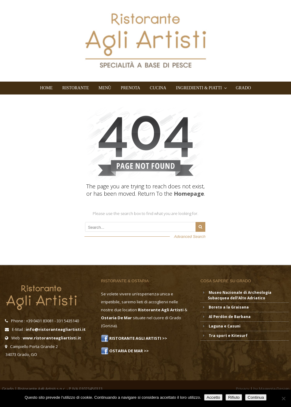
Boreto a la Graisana (229, 307)
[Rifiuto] (283, 398)
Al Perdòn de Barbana (230, 316)
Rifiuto (234, 397)
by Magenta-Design (271, 388)
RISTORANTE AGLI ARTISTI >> (137, 338)
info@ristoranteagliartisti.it (56, 329)
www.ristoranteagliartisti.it (52, 338)
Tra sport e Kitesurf (228, 335)
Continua (256, 397)
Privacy (242, 388)
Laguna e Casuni (225, 326)
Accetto (213, 397)
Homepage (189, 193)
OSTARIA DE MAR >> (128, 350)
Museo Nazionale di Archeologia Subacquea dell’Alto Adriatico (239, 295)
